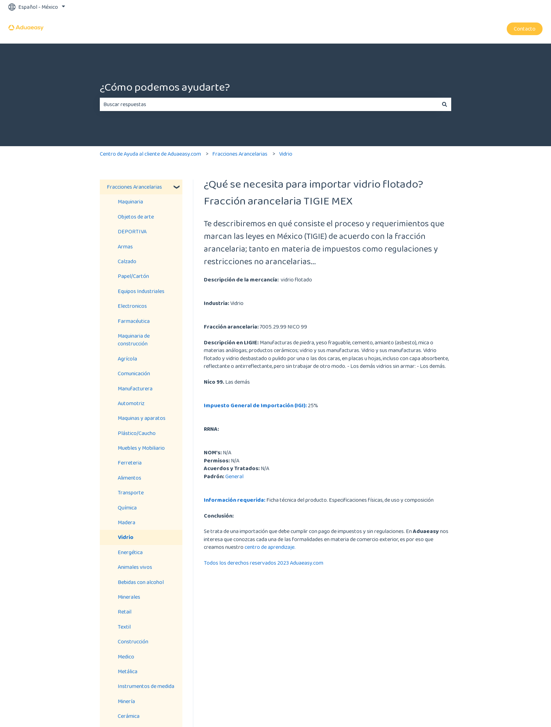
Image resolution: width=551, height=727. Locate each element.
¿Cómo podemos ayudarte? (165, 87)
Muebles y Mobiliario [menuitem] (141, 448)
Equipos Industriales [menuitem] (141, 291)
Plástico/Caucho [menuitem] (137, 433)
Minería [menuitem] (126, 701)
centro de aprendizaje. (270, 547)
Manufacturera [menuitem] (135, 388)
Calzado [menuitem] (127, 261)
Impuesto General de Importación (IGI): (255, 405)
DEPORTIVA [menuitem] (132, 231)
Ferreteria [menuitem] (130, 463)
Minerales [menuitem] (129, 597)
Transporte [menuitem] (131, 492)
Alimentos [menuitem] (129, 478)
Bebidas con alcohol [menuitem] (141, 582)
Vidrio (285, 154)
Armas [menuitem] (125, 246)
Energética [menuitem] (130, 552)
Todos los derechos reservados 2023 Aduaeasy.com (263, 563)
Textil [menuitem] (124, 627)
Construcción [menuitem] (133, 641)
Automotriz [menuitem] (131, 403)
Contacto (525, 29)
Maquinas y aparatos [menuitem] (142, 418)
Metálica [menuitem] (127, 671)
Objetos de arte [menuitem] (136, 217)
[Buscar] (444, 104)
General (234, 476)
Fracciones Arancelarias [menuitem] (134, 187)
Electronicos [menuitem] (132, 306)
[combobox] (269, 104)
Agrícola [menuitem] (127, 359)
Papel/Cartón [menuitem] (133, 276)
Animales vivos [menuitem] (135, 567)
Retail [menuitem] (124, 612)
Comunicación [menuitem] (134, 373)
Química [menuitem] (127, 508)
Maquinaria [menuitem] (130, 201)
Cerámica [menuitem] (129, 716)
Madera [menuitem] (126, 522)
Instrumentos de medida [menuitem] (146, 686)
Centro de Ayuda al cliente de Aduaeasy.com (150, 154)
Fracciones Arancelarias (239, 154)
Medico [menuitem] (126, 657)
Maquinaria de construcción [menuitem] (134, 340)
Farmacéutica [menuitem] (134, 321)
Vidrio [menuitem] (126, 537)
